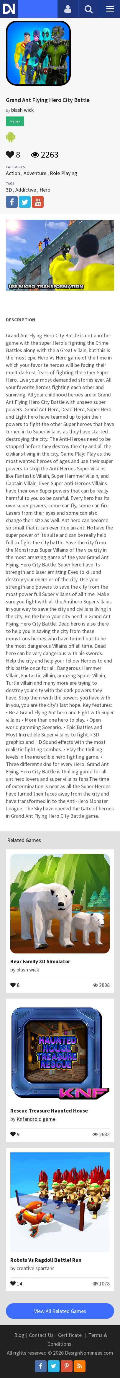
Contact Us (41, 1335)
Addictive (25, 189)
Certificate (70, 1335)
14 (16, 1283)
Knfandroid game (36, 1118)
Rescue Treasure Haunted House (49, 1110)
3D (9, 189)
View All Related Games (60, 1311)
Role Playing (63, 173)
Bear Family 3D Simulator (40, 961)
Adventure (35, 173)
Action (13, 173)
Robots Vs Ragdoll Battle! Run (45, 1259)
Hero (45, 189)
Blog (19, 1335)
